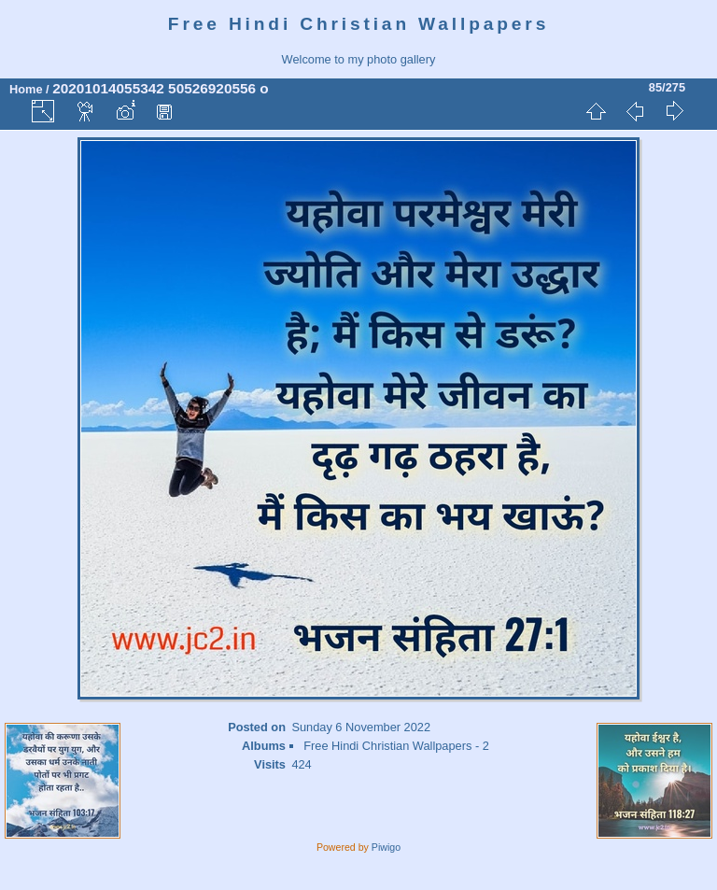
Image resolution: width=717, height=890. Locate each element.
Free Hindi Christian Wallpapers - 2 (396, 746)
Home (26, 89)
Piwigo (386, 847)
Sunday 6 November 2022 (360, 727)
